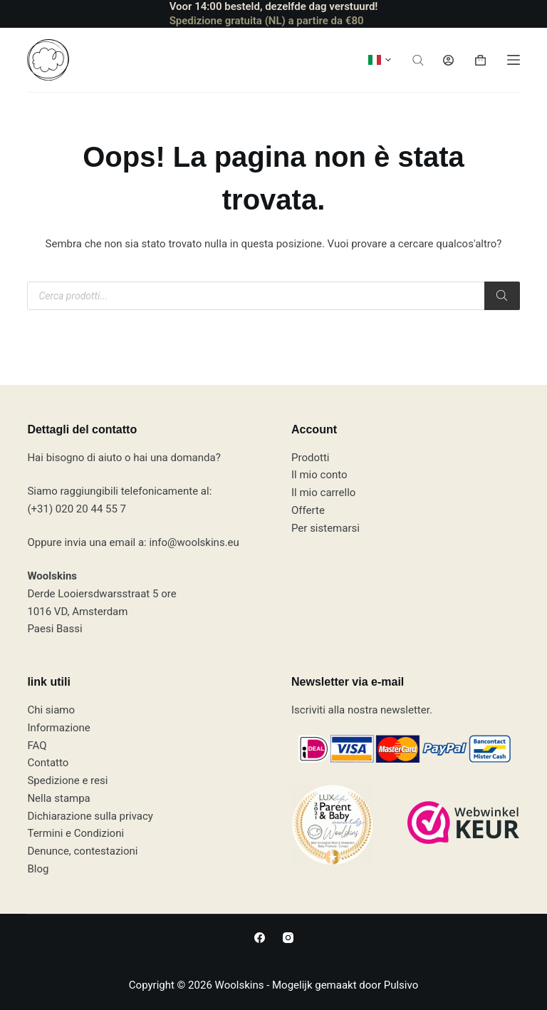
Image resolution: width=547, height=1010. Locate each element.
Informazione (58, 727)
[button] (379, 60)
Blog (37, 868)
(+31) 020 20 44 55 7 (76, 509)
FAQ (36, 745)
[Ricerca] (502, 296)
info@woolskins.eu (194, 542)
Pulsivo (401, 985)
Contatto (47, 762)
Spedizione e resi (67, 780)
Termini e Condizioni (75, 833)
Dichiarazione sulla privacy (90, 816)
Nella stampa (58, 798)
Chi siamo (51, 710)
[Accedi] (448, 60)
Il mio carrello (323, 492)
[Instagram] (288, 937)
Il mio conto (319, 474)
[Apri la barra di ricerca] (418, 60)
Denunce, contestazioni (82, 851)
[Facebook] (259, 937)
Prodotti (310, 457)
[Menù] (513, 59)
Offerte (308, 510)
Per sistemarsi (325, 528)
